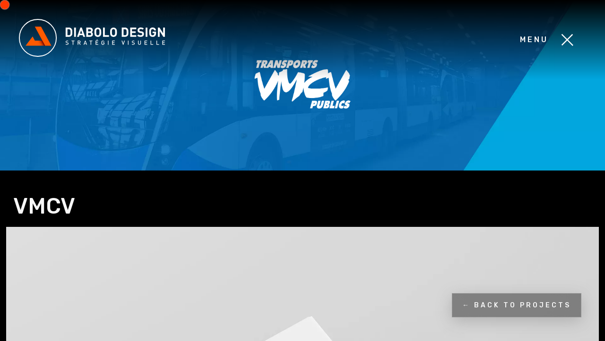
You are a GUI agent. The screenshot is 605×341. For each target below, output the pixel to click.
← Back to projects (516, 305)
